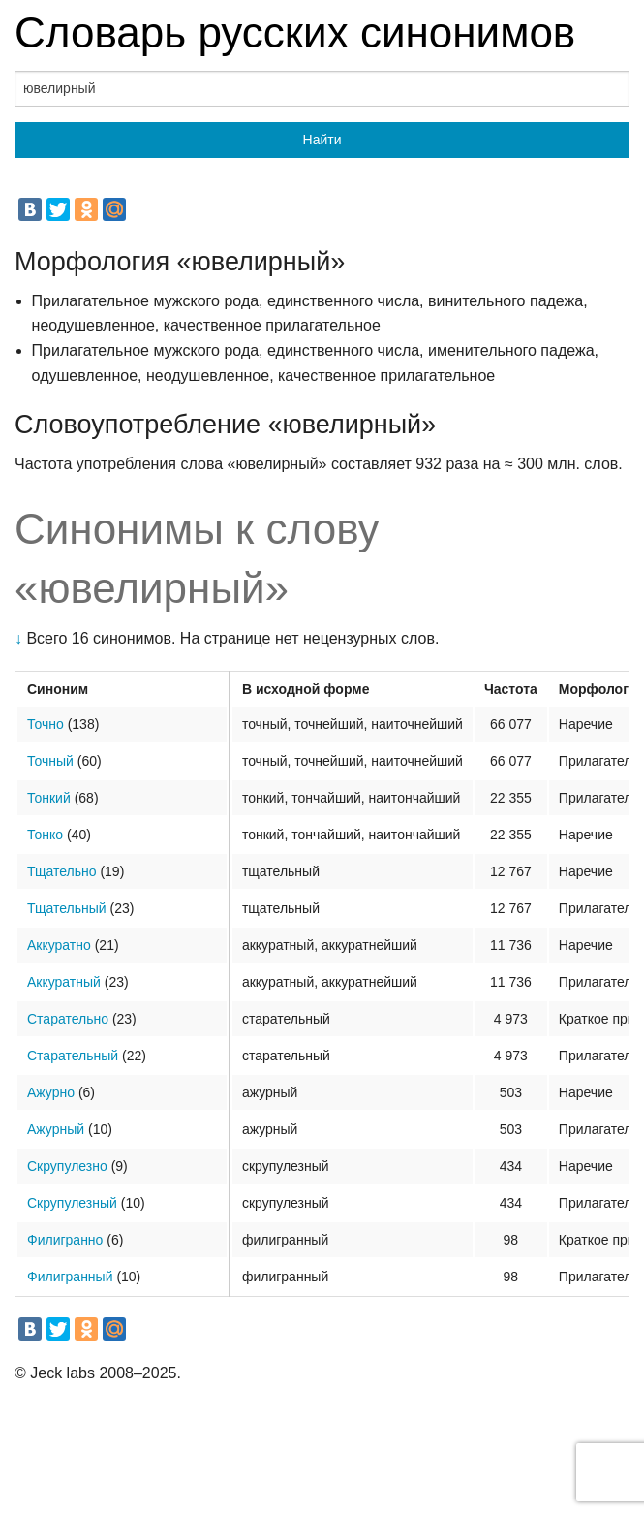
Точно (45, 724)
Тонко (45, 834)
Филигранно (65, 1239)
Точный (50, 761)
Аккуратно (59, 945)
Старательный (72, 1055)
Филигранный (69, 1276)
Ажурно (51, 1092)
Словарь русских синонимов (295, 32)
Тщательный (67, 908)
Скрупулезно (67, 1166)
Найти (322, 139)
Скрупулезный (72, 1203)
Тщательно (62, 871)
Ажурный (55, 1129)
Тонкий (49, 797)
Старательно (67, 1018)
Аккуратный (64, 982)
